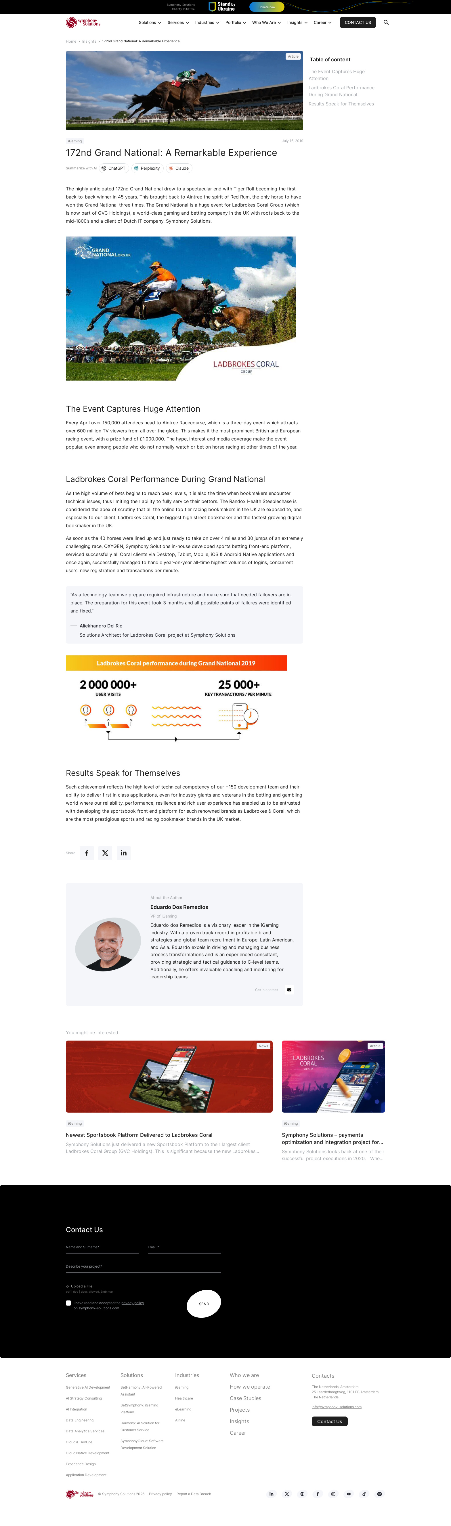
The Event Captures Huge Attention (337, 74)
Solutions (151, 23)
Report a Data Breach (191, 1493)
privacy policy (132, 1302)
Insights (298, 23)
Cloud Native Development (87, 1453)
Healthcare (184, 1398)
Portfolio (237, 23)
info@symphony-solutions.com (337, 1406)
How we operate (250, 1386)
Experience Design (81, 1463)
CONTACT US (358, 22)
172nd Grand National (139, 188)
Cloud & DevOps (79, 1442)
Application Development (86, 1474)
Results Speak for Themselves (341, 103)
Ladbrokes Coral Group (257, 204)
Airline (180, 1420)
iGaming (181, 1387)
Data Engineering (79, 1420)
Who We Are (267, 23)
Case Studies (245, 1398)
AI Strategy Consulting (84, 1398)
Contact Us (329, 1421)
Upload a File (81, 1286)
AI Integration (76, 1409)
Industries (208, 23)
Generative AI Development (88, 1387)
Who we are (244, 1375)
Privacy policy (158, 1493)
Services (179, 23)
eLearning (183, 1409)
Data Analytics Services (85, 1431)
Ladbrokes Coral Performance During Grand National (341, 90)
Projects (240, 1409)
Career (323, 23)
